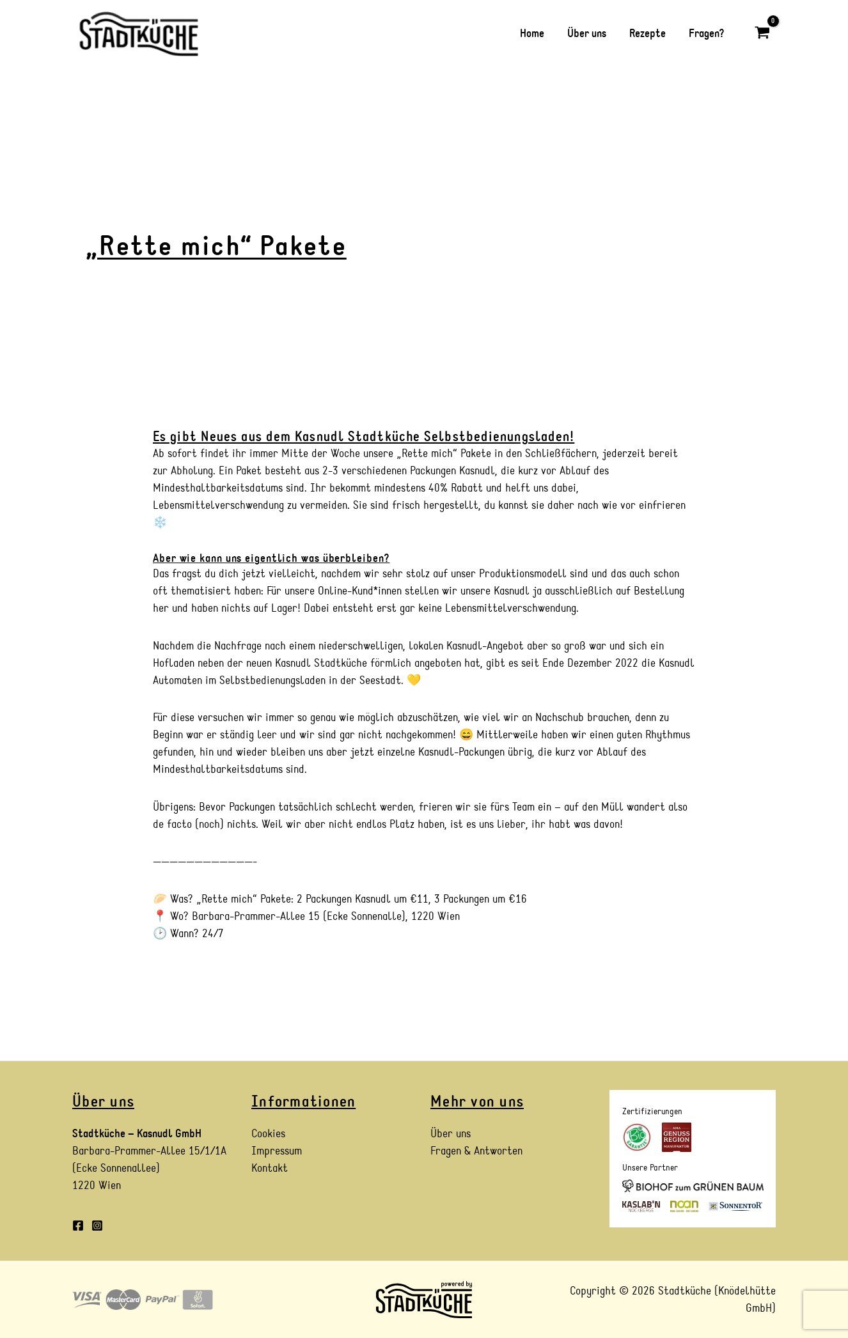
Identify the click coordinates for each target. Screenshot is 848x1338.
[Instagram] (97, 1225)
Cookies (268, 1133)
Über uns (450, 1133)
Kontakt (269, 1168)
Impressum (276, 1151)
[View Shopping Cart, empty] (762, 33)
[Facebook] (78, 1225)
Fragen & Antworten (476, 1151)
